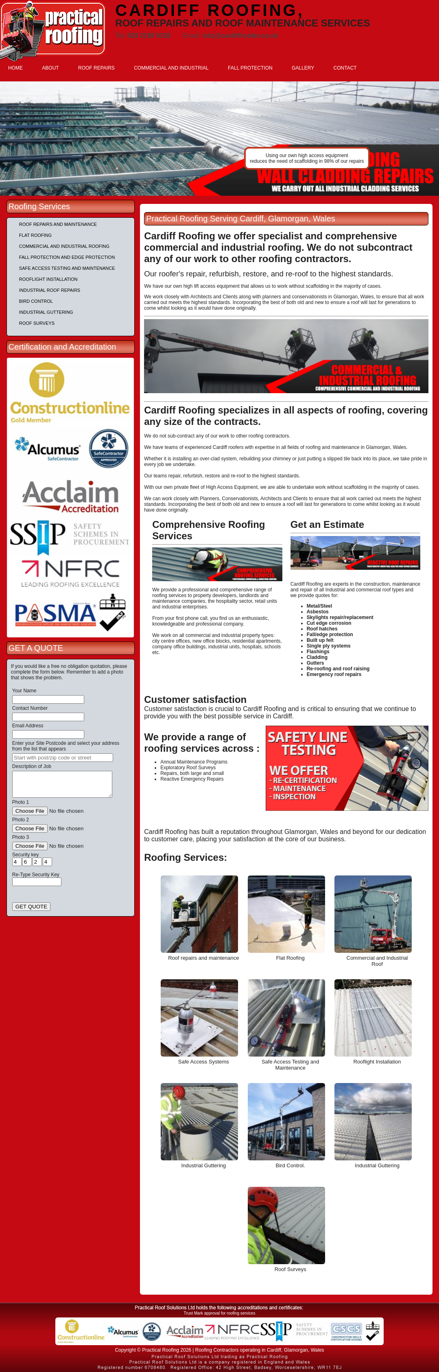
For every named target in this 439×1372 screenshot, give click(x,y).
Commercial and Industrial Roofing (64, 246)
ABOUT (50, 68)
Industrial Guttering (46, 312)
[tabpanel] (219, 138)
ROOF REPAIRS (96, 68)
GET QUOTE (31, 907)
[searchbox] (62, 757)
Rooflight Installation (48, 279)
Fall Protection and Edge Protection (67, 257)
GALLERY (303, 68)
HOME (15, 68)
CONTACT (345, 68)
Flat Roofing (35, 235)
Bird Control (36, 301)
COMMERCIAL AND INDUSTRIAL (171, 68)
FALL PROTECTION (250, 68)
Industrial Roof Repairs (49, 290)
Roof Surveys (37, 323)
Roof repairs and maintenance (58, 224)
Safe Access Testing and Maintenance (67, 268)
